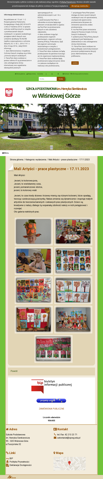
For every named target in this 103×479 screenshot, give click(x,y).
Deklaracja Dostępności (19, 465)
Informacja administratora (79, 74)
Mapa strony (31, 74)
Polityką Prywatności (68, 2)
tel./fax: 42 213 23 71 (65, 434)
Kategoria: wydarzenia (35, 159)
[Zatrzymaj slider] (51, 147)
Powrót (14, 371)
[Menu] (51, 153)
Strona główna (20, 74)
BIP (9, 458)
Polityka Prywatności (17, 461)
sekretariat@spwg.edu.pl (67, 438)
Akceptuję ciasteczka (79, 6)
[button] (3, 127)
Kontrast (66, 74)
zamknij (75, 63)
